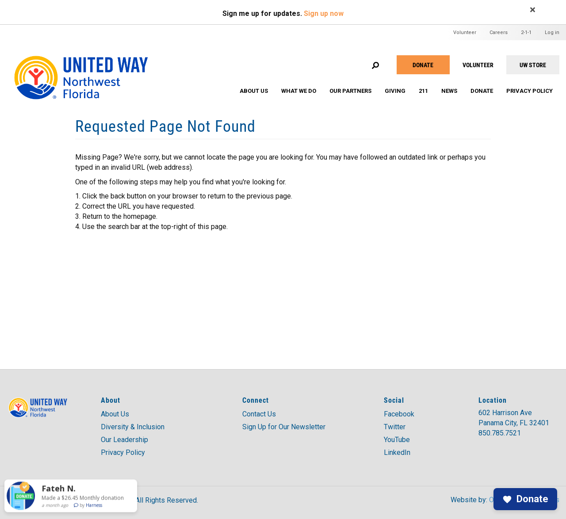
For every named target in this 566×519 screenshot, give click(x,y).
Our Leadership (124, 439)
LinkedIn (397, 452)
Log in (552, 32)
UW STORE (533, 65)
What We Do (298, 91)
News (449, 91)
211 (423, 91)
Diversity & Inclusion (132, 427)
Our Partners (350, 91)
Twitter (394, 427)
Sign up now (324, 13)
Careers (499, 32)
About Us (254, 91)
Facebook (399, 414)
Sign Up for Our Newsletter (283, 427)
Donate (423, 65)
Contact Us (259, 414)
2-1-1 (526, 32)
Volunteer (464, 32)
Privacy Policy (529, 91)
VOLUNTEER (478, 65)
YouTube (397, 439)
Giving (395, 91)
